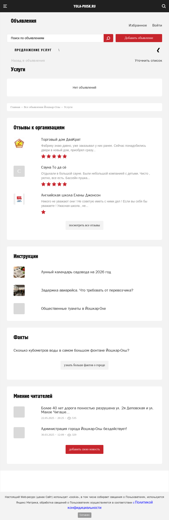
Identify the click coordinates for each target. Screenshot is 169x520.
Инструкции (26, 256)
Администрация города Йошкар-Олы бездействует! (84, 429)
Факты (21, 337)
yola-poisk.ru (85, 6)
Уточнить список (148, 60)
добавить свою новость (84, 449)
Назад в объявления (28, 60)
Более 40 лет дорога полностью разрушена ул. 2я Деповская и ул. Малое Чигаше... (97, 410)
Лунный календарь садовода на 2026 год (76, 272)
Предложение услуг (33, 50)
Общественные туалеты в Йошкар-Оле (73, 308)
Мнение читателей (33, 396)
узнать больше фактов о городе (84, 365)
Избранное (138, 25)
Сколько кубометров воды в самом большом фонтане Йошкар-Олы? (71, 350)
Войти (157, 25)
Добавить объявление (139, 38)
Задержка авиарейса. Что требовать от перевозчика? (87, 290)
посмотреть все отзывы (84, 225)
